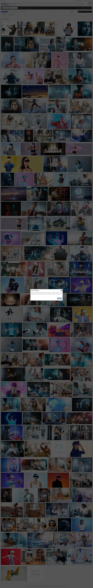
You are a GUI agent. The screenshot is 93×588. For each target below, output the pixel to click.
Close (59, 298)
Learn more (58, 294)
